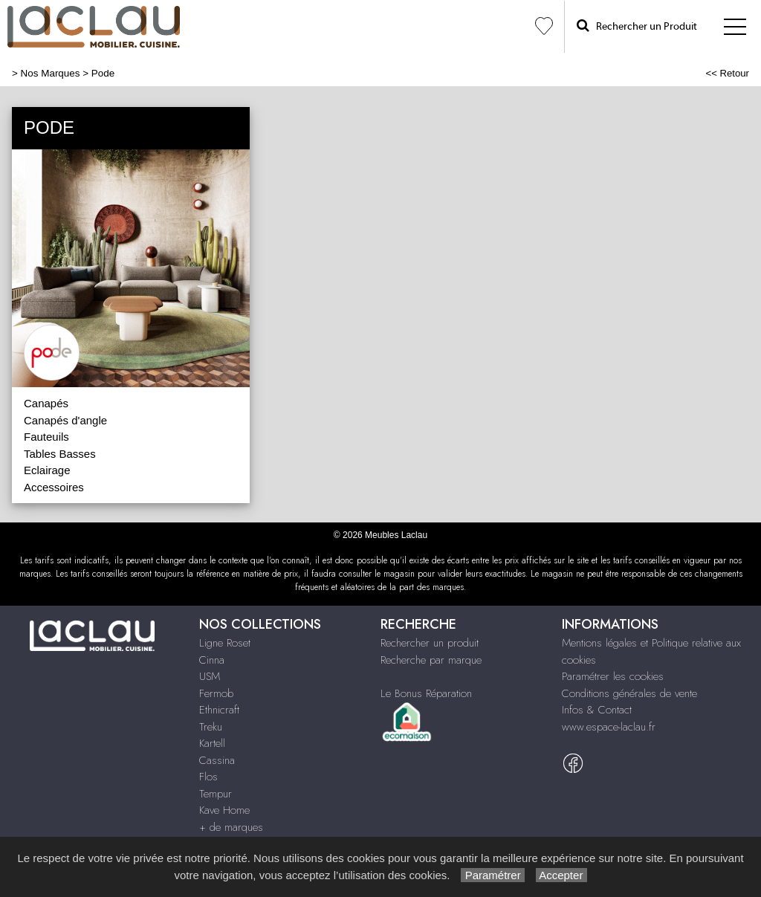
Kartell (212, 743)
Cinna (211, 660)
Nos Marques (50, 73)
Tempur (215, 794)
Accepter (561, 875)
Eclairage (47, 470)
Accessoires (54, 487)
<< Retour (727, 73)
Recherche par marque (431, 660)
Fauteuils (46, 436)
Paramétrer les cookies (613, 676)
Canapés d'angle (65, 420)
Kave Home (224, 810)
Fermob (216, 693)
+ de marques (231, 827)
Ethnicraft (219, 710)
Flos (208, 776)
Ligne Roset (224, 643)
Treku (210, 727)
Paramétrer (492, 875)
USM (209, 676)
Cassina (217, 760)
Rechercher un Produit (637, 26)
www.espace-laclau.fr (608, 727)
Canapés (46, 403)
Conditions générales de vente (629, 693)
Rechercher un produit (429, 643)
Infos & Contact (597, 710)
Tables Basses (60, 453)
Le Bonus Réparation (426, 693)
